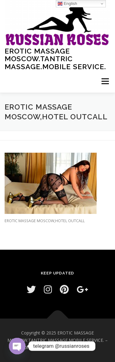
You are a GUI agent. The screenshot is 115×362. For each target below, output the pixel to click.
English (67, 3)
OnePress (33, 347)
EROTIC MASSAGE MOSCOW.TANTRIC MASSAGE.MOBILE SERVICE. (55, 58)
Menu (105, 81)
